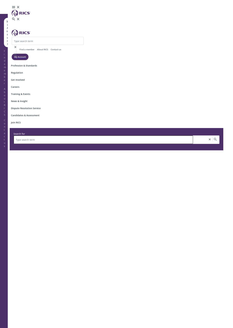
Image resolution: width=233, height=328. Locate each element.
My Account (20, 56)
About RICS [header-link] (42, 49)
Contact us (4, 133)
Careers (15, 86)
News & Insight (19, 101)
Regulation (17, 72)
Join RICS (16, 122)
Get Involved (18, 79)
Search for (19, 133)
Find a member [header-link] (26, 49)
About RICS (4, 101)
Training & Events (20, 94)
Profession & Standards (24, 65)
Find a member (5, 67)
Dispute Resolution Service (26, 108)
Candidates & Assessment (25, 115)
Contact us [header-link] (56, 49)
